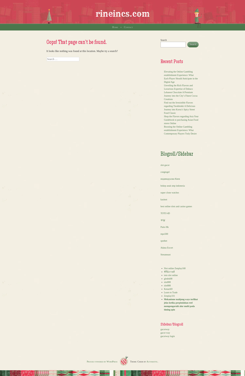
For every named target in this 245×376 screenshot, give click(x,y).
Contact (128, 27)
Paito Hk (165, 227)
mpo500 (164, 234)
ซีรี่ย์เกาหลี (169, 272)
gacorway (165, 329)
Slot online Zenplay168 (175, 268)
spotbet (164, 241)
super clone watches (170, 192)
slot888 (167, 282)
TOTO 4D (165, 213)
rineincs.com (123, 14)
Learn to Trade (170, 292)
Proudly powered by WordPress (102, 361)
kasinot (164, 199)
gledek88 (168, 278)
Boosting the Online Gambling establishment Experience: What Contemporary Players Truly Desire (180, 130)
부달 (163, 220)
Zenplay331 (169, 296)
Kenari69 (168, 289)
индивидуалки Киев (170, 179)
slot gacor (165, 165)
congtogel (165, 172)
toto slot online (171, 275)
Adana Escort (167, 248)
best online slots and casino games (176, 206)
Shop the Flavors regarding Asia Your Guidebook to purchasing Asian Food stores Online (181, 120)
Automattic (152, 361)
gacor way (165, 333)
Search (164, 40)
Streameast (166, 254)
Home (115, 27)
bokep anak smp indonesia (173, 186)
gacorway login (168, 336)
